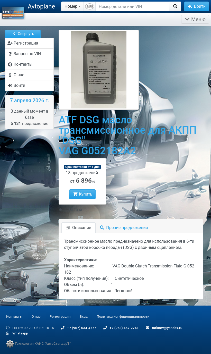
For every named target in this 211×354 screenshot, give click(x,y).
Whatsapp (17, 333)
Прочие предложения (124, 227)
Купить (82, 194)
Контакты (14, 316)
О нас (36, 316)
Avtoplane (41, 6)
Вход (84, 316)
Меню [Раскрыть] (195, 19)
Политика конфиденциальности (123, 316)
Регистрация (60, 316)
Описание (78, 227)
